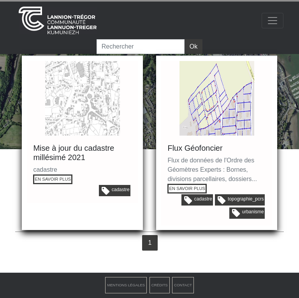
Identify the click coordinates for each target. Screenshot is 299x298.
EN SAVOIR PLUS (53, 179)
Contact (183, 285)
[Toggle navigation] (272, 20)
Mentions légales (126, 285)
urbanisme (248, 213)
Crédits (159, 285)
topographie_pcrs (241, 200)
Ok (193, 46)
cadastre (116, 190)
